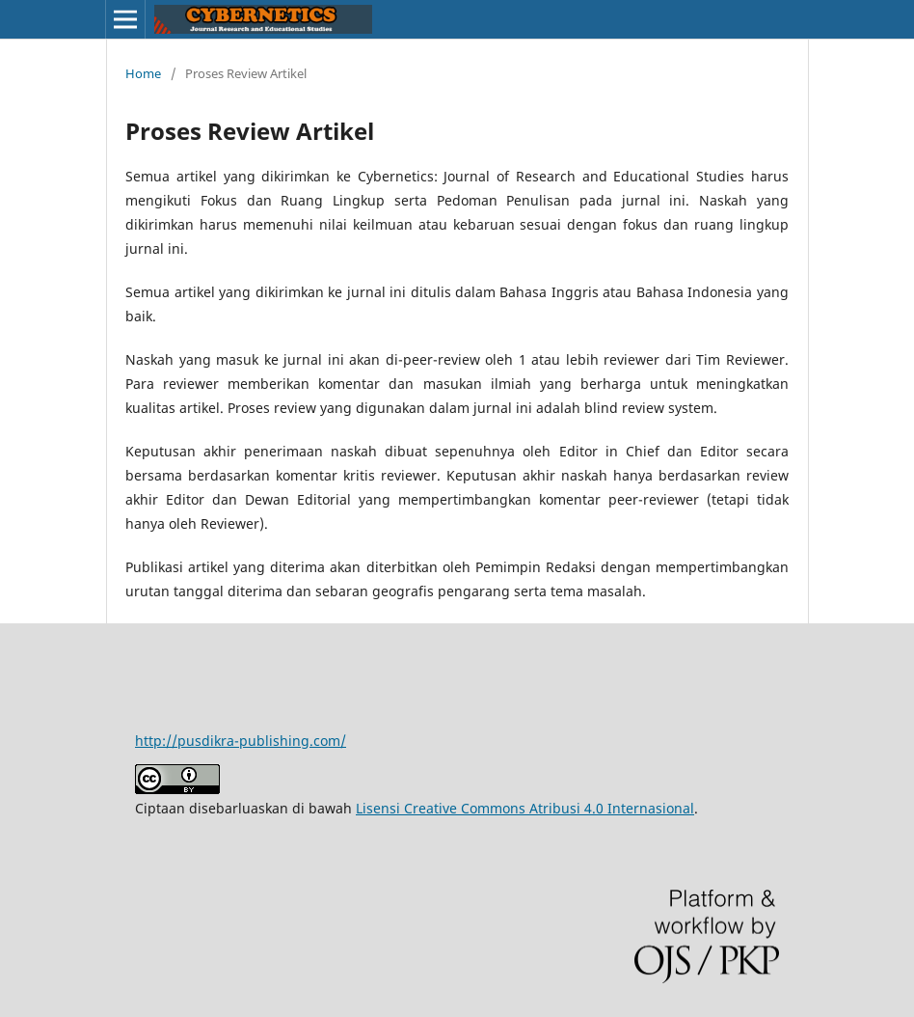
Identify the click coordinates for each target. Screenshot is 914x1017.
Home (143, 73)
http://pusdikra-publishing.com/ (240, 740)
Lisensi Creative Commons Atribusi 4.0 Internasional (525, 808)
